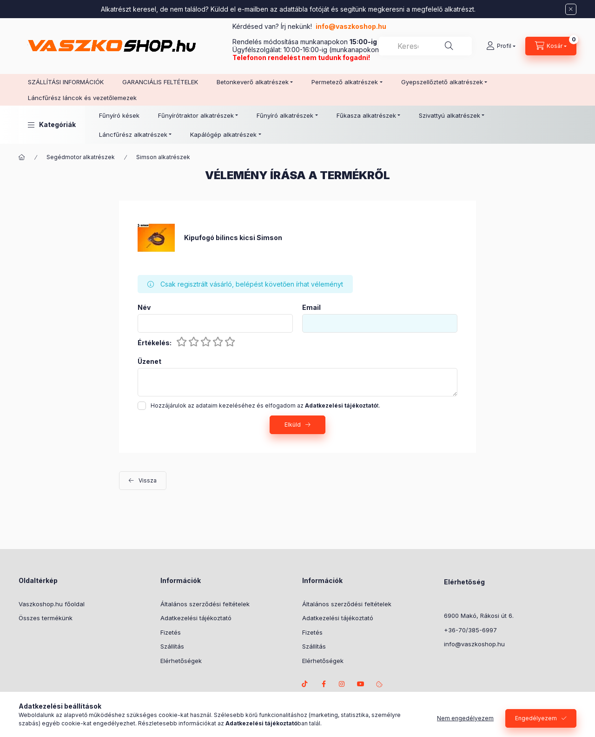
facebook (323, 684)
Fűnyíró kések (119, 115)
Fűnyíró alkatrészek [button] (285, 115)
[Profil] (500, 46)
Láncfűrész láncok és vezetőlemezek (82, 97)
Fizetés (170, 632)
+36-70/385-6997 (470, 630)
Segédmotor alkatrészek (80, 157)
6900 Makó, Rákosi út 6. (479, 615)
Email (311, 307)
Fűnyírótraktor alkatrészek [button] (196, 115)
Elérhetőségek (181, 660)
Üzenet (149, 361)
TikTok (305, 684)
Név (144, 307)
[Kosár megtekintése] (550, 46)
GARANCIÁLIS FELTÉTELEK (160, 82)
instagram (342, 684)
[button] (52, 125)
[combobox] (425, 46)
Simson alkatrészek (163, 157)
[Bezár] (570, 9)
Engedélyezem (536, 723)
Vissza (148, 480)
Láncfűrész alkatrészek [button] (133, 134)
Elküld (292, 424)
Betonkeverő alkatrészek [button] (253, 82)
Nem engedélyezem (465, 723)
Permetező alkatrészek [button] (344, 82)
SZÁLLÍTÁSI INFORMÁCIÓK (66, 82)
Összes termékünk (46, 618)
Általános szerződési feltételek (205, 604)
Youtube (360, 684)
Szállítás (172, 646)
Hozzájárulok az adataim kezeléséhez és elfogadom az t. (265, 405)
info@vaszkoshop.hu (352, 26)
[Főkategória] (22, 157)
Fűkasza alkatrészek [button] (366, 115)
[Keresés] (449, 46)
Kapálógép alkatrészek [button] (223, 134)
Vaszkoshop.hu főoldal (52, 604)
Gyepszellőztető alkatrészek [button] (442, 82)
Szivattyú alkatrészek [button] (449, 115)
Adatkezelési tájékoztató (195, 618)
